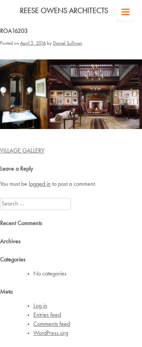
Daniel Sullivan (67, 43)
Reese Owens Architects (64, 11)
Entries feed (47, 315)
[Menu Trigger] (125, 13)
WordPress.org (50, 333)
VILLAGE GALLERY (22, 151)
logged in (40, 184)
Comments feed (51, 324)
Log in (40, 306)
